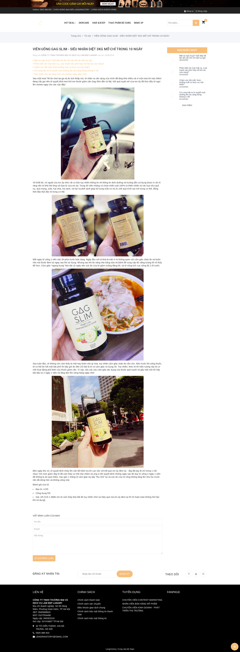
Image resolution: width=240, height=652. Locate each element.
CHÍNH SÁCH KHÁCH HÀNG (104, 10)
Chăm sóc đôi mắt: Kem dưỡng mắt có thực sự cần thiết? (61, 67)
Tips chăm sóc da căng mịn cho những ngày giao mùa (60, 74)
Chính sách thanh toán (89, 600)
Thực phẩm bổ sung (119, 23)
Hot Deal (70, 23)
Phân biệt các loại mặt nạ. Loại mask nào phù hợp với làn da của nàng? (68, 63)
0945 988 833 (45, 10)
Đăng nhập (201, 11)
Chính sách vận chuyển (89, 604)
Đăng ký (189, 11)
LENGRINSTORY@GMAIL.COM (52, 636)
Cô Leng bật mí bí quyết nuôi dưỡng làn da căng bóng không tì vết (66, 70)
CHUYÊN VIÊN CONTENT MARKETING (142, 600)
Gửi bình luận (44, 558)
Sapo (132, 649)
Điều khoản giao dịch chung (91, 607)
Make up (138, 23)
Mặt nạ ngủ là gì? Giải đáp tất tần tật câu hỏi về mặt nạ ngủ (62, 60)
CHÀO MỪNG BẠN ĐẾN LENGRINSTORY (71, 10)
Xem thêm (187, 105)
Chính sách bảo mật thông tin (92, 618)
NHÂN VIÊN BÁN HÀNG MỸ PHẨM (139, 604)
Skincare (84, 23)
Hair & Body (98, 23)
